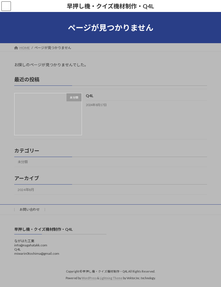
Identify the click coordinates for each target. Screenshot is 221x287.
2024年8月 (26, 190)
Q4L (89, 96)
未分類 (23, 162)
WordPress (89, 278)
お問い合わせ (30, 209)
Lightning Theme (111, 278)
